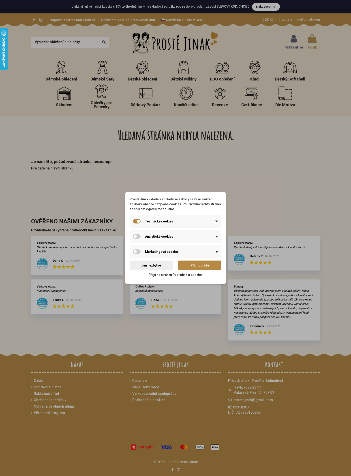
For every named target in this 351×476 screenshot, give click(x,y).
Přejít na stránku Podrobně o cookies (175, 275)
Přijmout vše (199, 265)
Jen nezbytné (151, 265)
